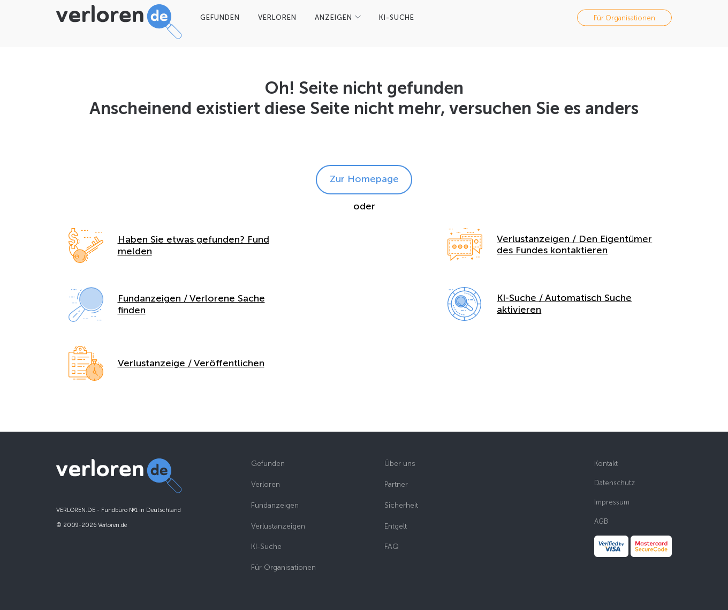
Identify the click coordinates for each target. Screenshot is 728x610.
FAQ (391, 547)
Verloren (265, 484)
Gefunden (268, 464)
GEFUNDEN (220, 17)
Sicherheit (401, 505)
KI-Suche (266, 547)
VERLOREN (277, 17)
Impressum (612, 502)
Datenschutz (614, 483)
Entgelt (395, 526)
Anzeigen (333, 17)
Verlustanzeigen (278, 526)
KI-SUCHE (396, 17)
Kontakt (606, 464)
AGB (601, 521)
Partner (396, 484)
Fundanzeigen (275, 505)
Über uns (399, 464)
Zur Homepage (364, 179)
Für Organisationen (624, 17)
